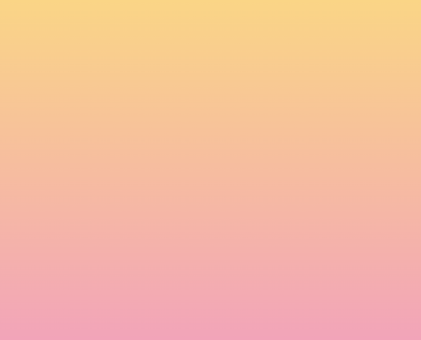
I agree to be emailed (119, 305)
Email (218, 282)
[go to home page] (78, 31)
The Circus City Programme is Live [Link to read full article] (89, 179)
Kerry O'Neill (80, 196)
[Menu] (377, 9)
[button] (343, 9)
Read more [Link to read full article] (92, 235)
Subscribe (108, 325)
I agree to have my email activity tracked (135, 312)
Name (101, 282)
